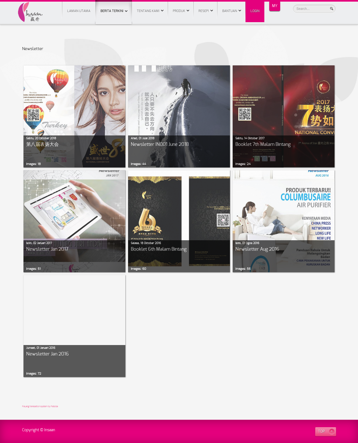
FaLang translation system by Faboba (40, 407)
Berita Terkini (114, 6)
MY (274, 6)
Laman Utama (78, 11)
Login (254, 11)
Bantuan (229, 11)
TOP (321, 431)
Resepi (204, 11)
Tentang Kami (148, 11)
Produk (179, 11)
